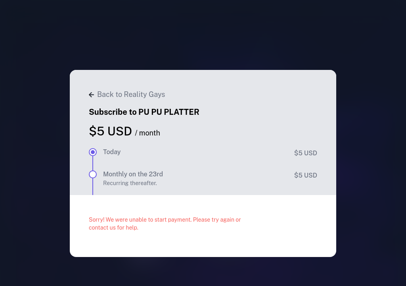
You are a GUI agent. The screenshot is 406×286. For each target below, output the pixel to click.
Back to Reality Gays (127, 94)
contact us (102, 227)
